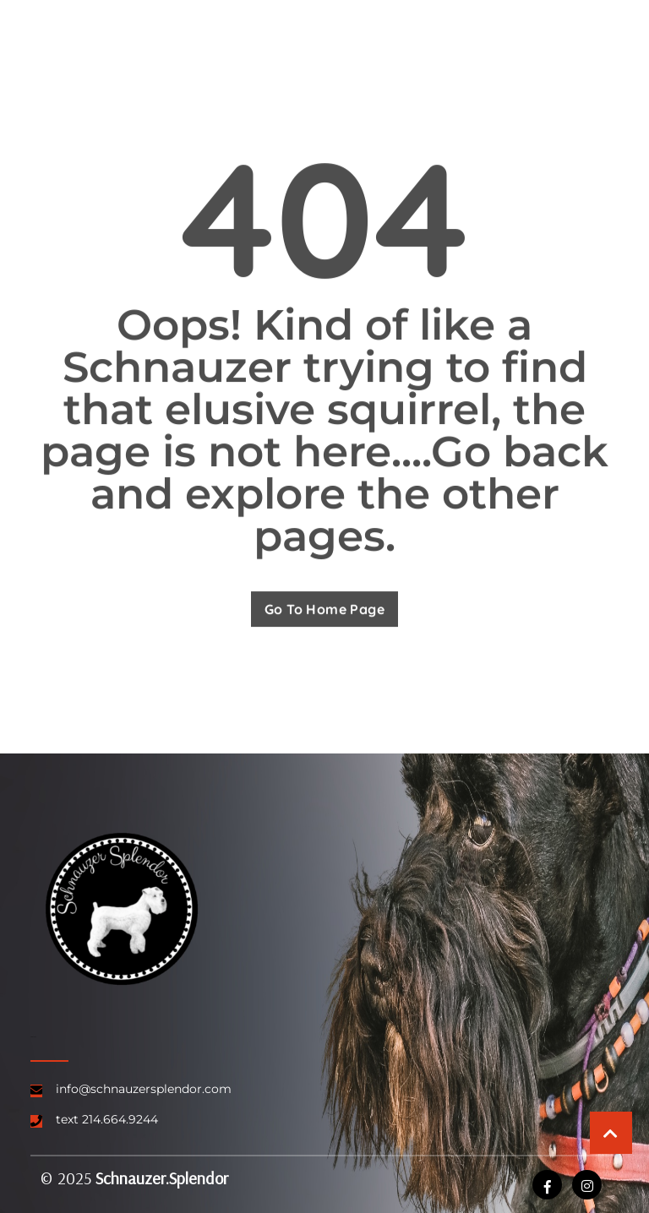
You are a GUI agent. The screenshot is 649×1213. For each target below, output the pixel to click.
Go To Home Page (324, 609)
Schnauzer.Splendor (161, 1178)
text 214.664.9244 (107, 1119)
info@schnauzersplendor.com (144, 1088)
